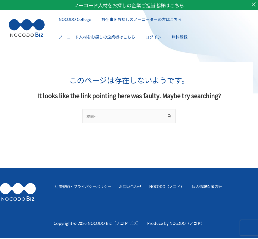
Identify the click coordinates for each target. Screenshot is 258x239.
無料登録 (175, 37)
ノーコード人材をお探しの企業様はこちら (96, 37)
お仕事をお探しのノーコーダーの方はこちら (138, 20)
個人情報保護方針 (202, 188)
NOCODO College (74, 20)
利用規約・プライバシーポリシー (82, 188)
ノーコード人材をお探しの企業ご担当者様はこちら (129, 5)
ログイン (150, 37)
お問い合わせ (128, 188)
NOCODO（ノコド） (163, 188)
